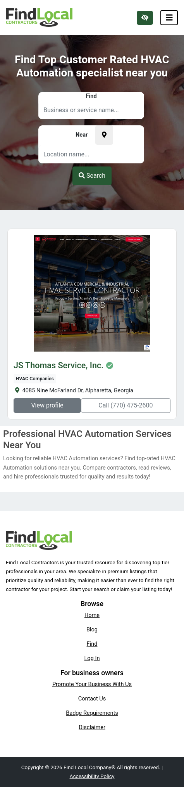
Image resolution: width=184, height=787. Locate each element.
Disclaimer (92, 727)
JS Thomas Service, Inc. (58, 365)
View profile (47, 405)
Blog (92, 629)
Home (92, 615)
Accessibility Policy (92, 776)
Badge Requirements (92, 712)
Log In (92, 658)
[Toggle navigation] (169, 17)
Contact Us (92, 698)
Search (92, 175)
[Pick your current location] (104, 135)
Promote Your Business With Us (92, 684)
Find (92, 643)
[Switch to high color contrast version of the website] (145, 18)
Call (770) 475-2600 (125, 405)
